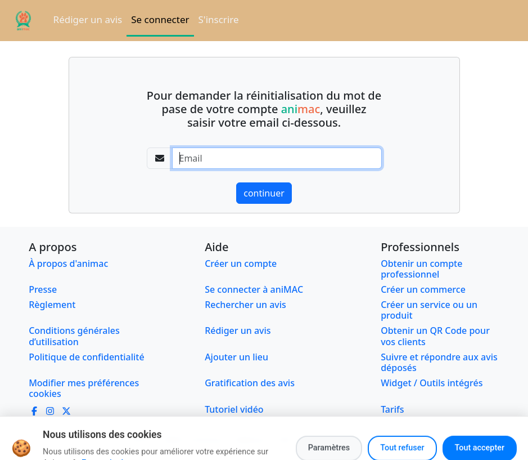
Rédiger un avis (88, 19)
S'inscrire (218, 19)
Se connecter (160, 19)
